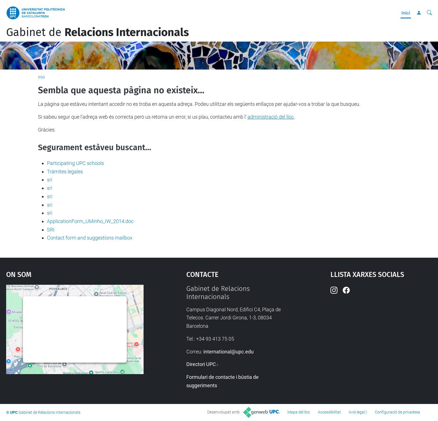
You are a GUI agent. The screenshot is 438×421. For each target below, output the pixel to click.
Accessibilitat (329, 412)
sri (49, 180)
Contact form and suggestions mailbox (89, 238)
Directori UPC (201, 364)
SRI (50, 230)
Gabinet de (97, 32)
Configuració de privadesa (397, 412)
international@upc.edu (228, 352)
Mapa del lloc (298, 412)
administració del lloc (270, 117)
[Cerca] (429, 13)
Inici (405, 13)
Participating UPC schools (75, 163)
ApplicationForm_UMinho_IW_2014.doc (90, 221)
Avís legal (357, 412)
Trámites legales (65, 171)
